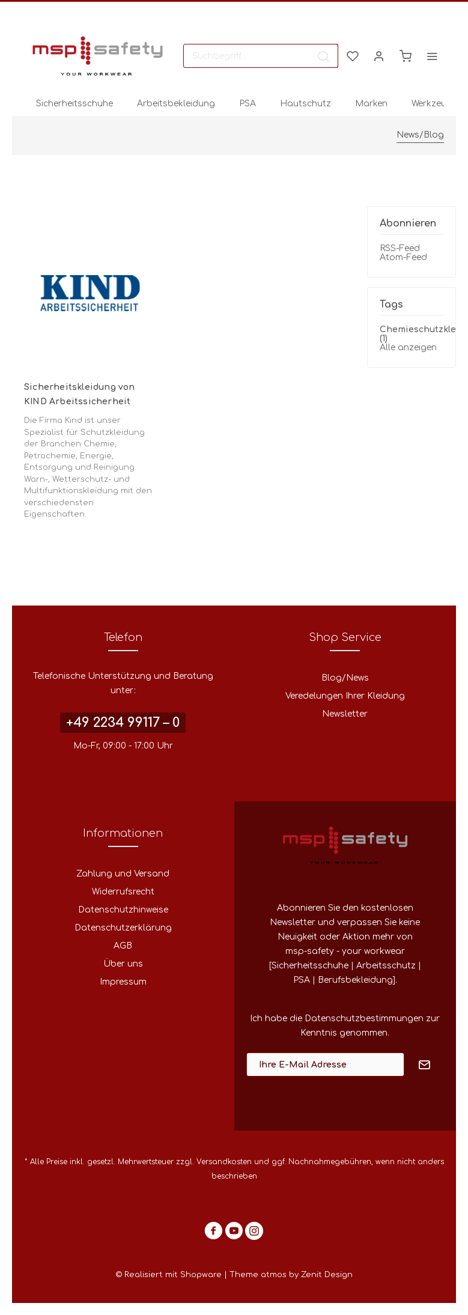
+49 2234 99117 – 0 (123, 722)
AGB (123, 945)
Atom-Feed (403, 257)
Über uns (123, 963)
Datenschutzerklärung (123, 927)
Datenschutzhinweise (123, 909)
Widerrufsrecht (123, 891)
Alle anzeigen (408, 347)
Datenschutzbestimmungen (364, 1018)
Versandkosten (224, 1162)
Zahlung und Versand (122, 873)
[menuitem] (260, 56)
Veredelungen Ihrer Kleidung (345, 695)
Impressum (123, 981)
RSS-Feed (400, 248)
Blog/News (345, 677)
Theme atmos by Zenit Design (291, 1275)
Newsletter (345, 713)
